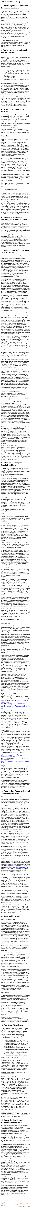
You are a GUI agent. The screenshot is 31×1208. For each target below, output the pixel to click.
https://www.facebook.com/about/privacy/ (17, 867)
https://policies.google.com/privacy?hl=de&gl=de (14, 705)
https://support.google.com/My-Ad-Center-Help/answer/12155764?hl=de (12, 756)
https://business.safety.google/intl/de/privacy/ (13, 703)
